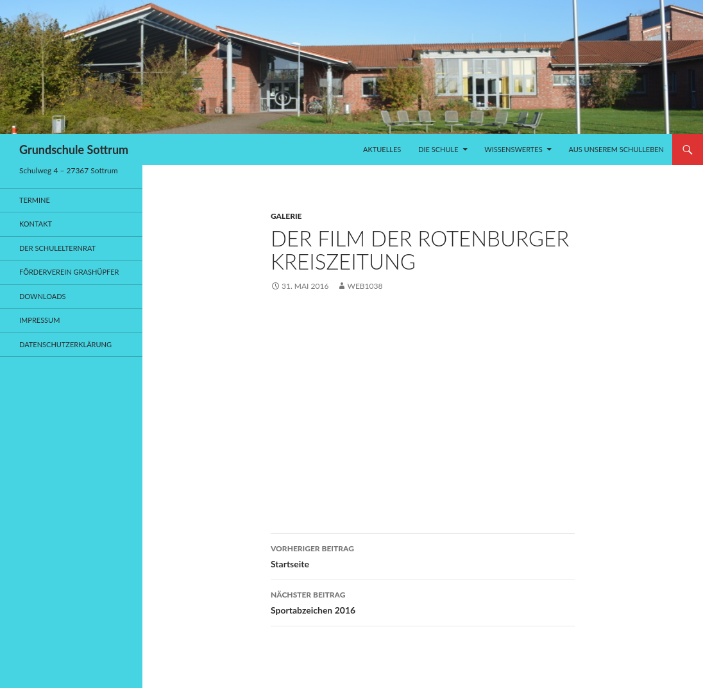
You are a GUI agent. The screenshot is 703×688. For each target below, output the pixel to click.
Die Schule (438, 149)
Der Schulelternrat (57, 248)
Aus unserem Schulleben (616, 149)
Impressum (39, 320)
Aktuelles (382, 149)
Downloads (42, 296)
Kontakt (35, 223)
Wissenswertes (513, 149)
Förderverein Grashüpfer (69, 272)
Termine (34, 200)
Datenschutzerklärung (65, 344)
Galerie (286, 216)
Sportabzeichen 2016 (423, 601)
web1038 (364, 286)
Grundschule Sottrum (73, 149)
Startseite (423, 555)
